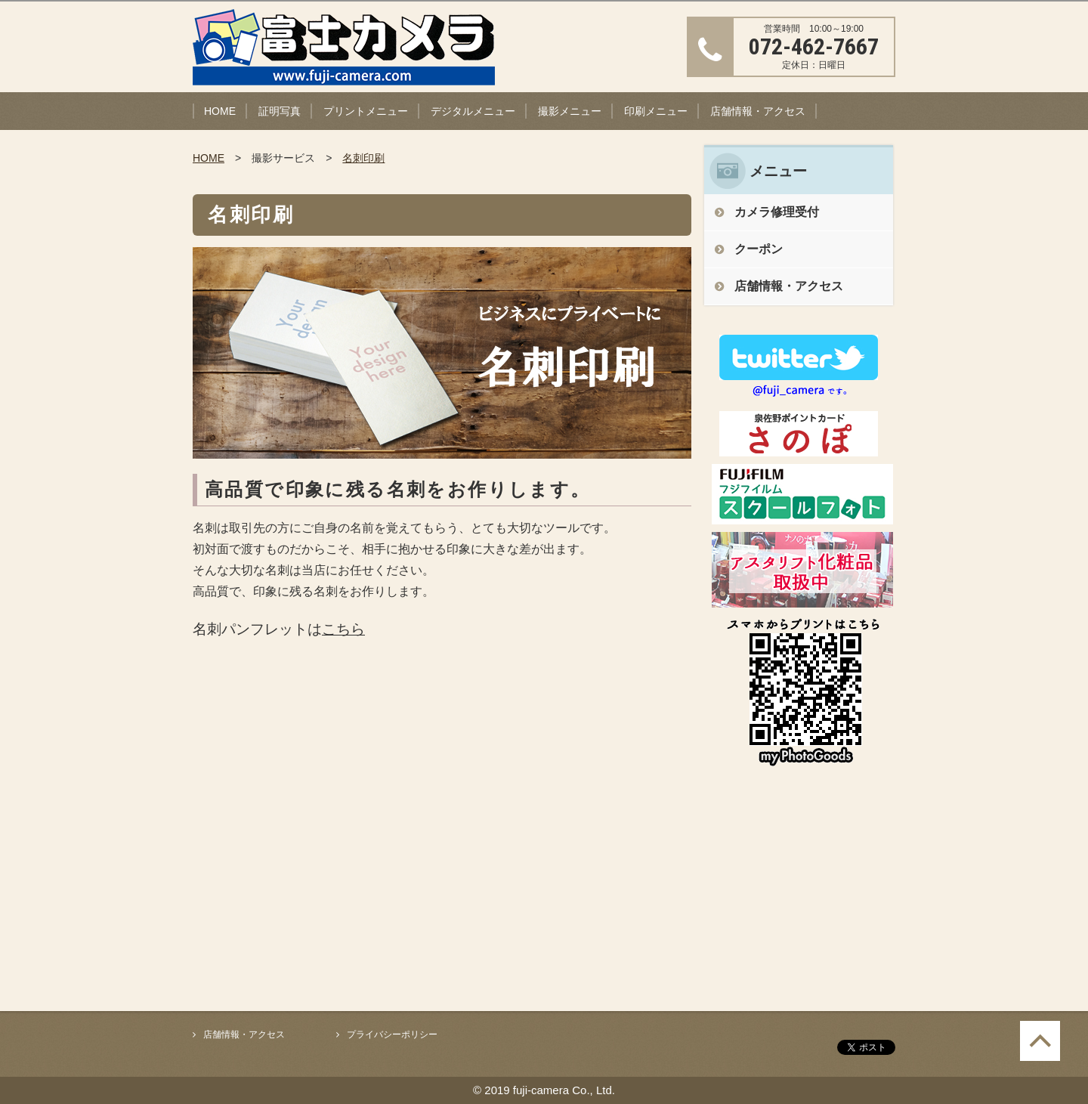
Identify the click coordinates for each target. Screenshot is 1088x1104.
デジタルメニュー (473, 111)
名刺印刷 (363, 158)
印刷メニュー (656, 111)
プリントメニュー (365, 111)
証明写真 (279, 111)
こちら (343, 629)
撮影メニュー (569, 111)
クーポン (758, 249)
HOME (220, 111)
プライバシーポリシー (392, 1034)
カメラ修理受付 (776, 212)
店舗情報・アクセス (757, 111)
